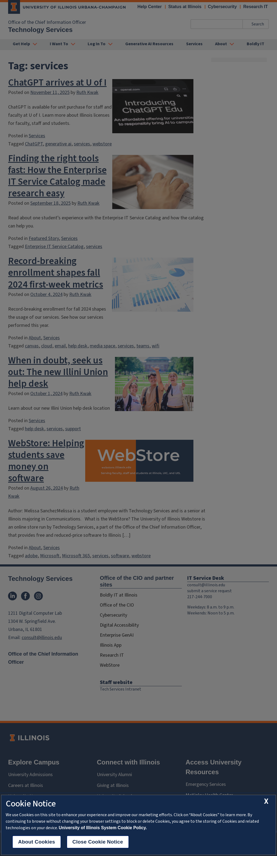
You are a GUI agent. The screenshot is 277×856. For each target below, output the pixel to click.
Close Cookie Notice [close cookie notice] (97, 842)
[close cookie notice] (266, 801)
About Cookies (36, 842)
